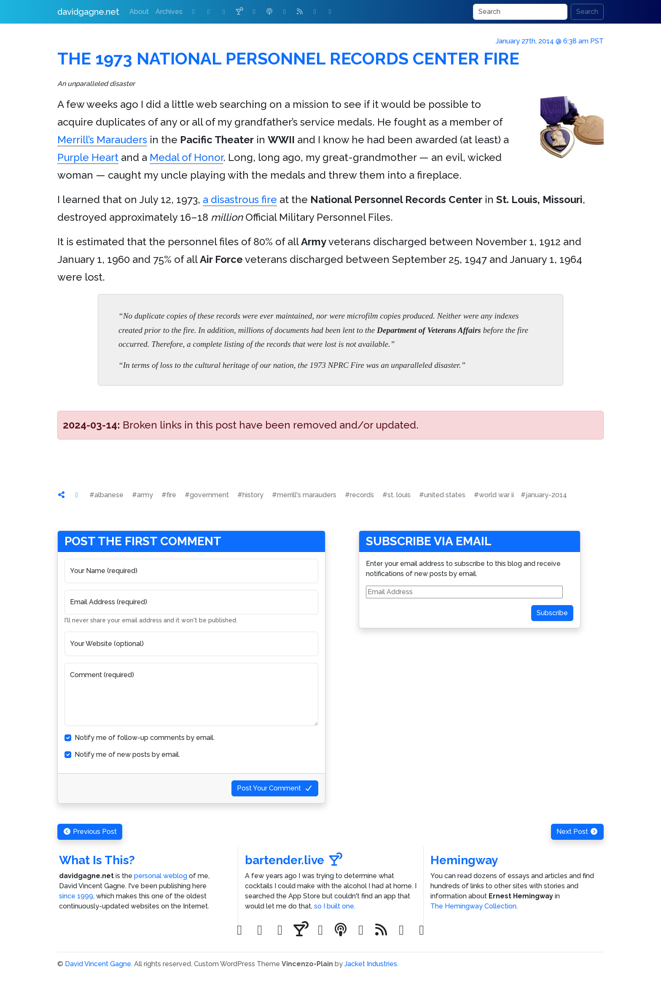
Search (587, 12)
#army (142, 495)
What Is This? (97, 860)
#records (359, 495)
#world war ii (494, 495)
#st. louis (396, 495)
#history (250, 495)
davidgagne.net (88, 12)
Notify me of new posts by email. (127, 754)
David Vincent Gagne (98, 964)
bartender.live (293, 860)
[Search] (520, 12)
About (139, 12)
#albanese (106, 495)
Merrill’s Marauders (102, 140)
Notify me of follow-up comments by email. (145, 738)
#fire (168, 495)
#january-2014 (544, 495)
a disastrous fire (240, 199)
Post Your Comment (275, 788)
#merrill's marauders (304, 495)
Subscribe (552, 613)
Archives (169, 12)
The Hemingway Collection (473, 906)
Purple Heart (87, 157)
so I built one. (334, 906)
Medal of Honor (186, 157)
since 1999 (76, 896)
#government (207, 495)
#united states (442, 495)
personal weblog (160, 876)
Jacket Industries (370, 964)
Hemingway (464, 860)
